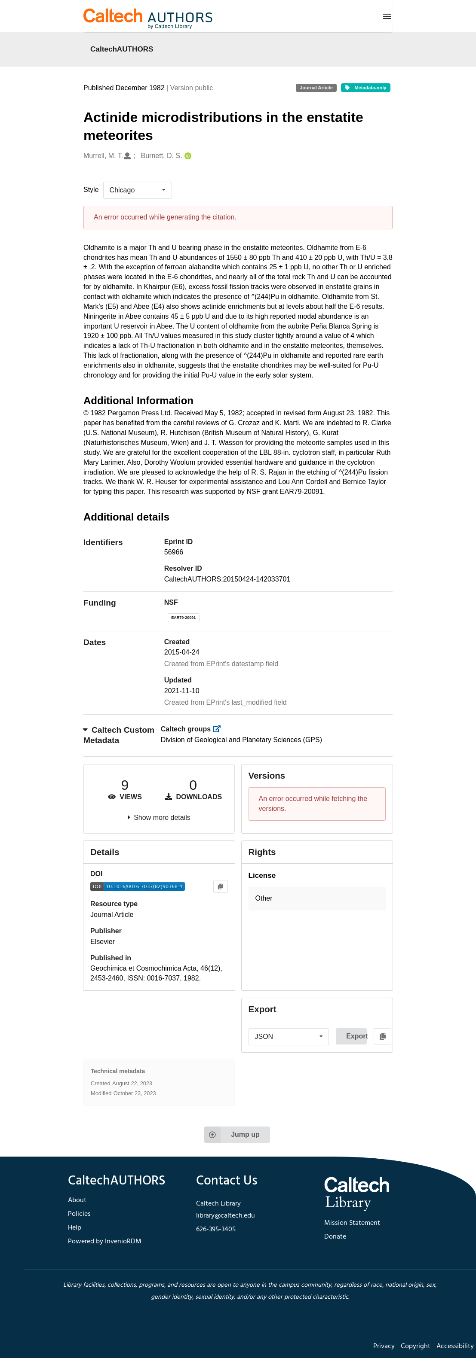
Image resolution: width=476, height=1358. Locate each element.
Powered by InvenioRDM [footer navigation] (104, 1241)
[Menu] (387, 16)
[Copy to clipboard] (220, 886)
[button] (317, 898)
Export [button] (356, 1036)
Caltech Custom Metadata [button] (118, 735)
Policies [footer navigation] (79, 1214)
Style (91, 189)
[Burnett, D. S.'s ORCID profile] (186, 156)
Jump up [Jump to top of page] (232, 1135)
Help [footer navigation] (74, 1227)
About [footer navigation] (77, 1200)
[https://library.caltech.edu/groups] (219, 729)
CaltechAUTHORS (122, 49)
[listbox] (137, 190)
